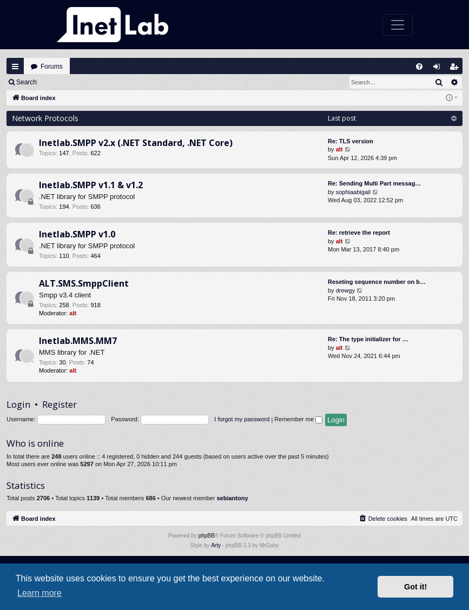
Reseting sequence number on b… (377, 282)
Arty (216, 545)
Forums (52, 66)
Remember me (298, 419)
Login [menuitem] (439, 69)
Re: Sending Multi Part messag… (374, 183)
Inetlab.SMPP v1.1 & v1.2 (91, 185)
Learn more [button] (39, 593)
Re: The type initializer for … (368, 339)
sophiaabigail (353, 192)
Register (96, 82)
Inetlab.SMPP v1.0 (77, 234)
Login (60, 82)
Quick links (15, 66)
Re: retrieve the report (359, 232)
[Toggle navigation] (397, 25)
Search (26, 82)
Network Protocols (45, 118)
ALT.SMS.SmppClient (84, 283)
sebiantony (232, 498)
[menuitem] (419, 66)
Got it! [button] (415, 586)
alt (339, 149)
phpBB (207, 536)
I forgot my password (241, 419)
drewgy (345, 290)
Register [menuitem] (457, 69)
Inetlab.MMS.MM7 (78, 341)
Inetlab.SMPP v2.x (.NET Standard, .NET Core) (136, 143)
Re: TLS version (350, 141)
